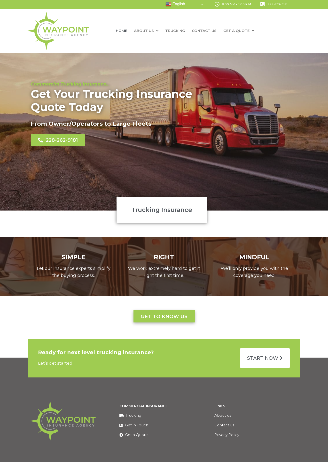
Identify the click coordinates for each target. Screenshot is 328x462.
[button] (58, 140)
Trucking (175, 30)
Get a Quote (238, 30)
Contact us (204, 30)
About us (146, 30)
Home (121, 30)
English (175, 4)
